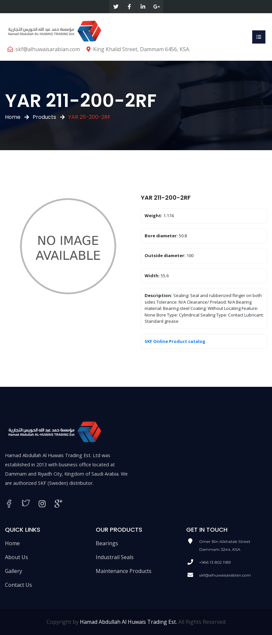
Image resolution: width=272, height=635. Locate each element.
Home (12, 117)
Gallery (13, 571)
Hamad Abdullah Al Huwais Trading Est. (128, 621)
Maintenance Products (124, 571)
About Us (16, 557)
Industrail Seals (115, 557)
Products (44, 117)
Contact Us (18, 584)
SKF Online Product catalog (175, 341)
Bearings (107, 543)
